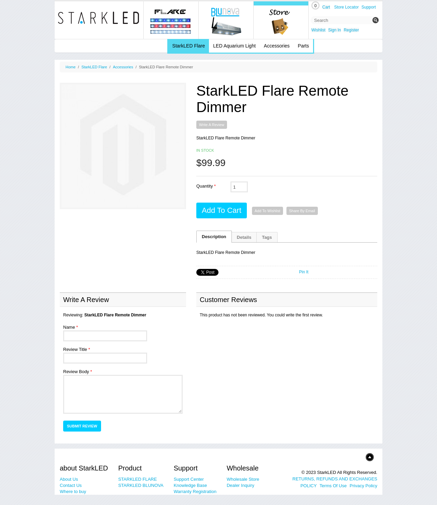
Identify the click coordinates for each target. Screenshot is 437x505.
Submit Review (82, 426)
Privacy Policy (363, 485)
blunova (226, 20)
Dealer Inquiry (240, 485)
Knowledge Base (190, 485)
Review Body (76, 371)
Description (214, 236)
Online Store (281, 20)
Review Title (75, 349)
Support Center (189, 479)
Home (70, 67)
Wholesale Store (243, 479)
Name (69, 327)
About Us (69, 479)
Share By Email (302, 211)
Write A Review (211, 125)
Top (359, 457)
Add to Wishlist (267, 211)
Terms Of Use (333, 485)
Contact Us (71, 485)
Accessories (123, 67)
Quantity (204, 186)
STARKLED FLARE (137, 479)
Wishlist (318, 30)
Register (351, 30)
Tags (267, 237)
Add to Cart (221, 210)
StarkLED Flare (94, 67)
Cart (326, 7)
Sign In (334, 30)
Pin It (303, 272)
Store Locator (346, 7)
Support (369, 7)
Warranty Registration (195, 491)
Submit (375, 20)
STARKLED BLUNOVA (140, 485)
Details (244, 237)
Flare (171, 20)
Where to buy (73, 491)
